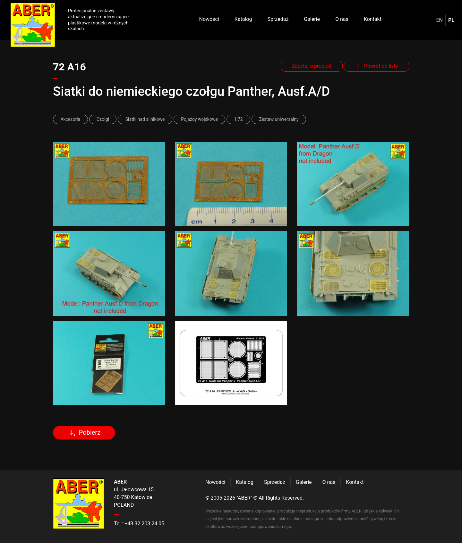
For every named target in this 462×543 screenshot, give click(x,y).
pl (451, 20)
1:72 (238, 119)
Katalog (243, 19)
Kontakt (372, 19)
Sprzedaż (277, 19)
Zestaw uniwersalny (278, 119)
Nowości (209, 19)
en (439, 20)
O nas (341, 19)
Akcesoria (70, 119)
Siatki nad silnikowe (145, 119)
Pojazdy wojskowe (199, 119)
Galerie (312, 19)
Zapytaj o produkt (311, 66)
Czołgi (103, 119)
